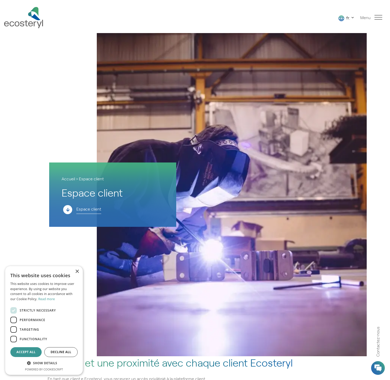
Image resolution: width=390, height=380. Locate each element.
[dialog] (44, 320)
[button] (44, 363)
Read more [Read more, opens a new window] (46, 299)
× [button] (77, 272)
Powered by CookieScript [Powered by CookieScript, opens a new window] (44, 369)
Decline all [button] (61, 352)
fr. (344, 18)
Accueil (68, 178)
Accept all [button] (26, 352)
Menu (371, 17)
